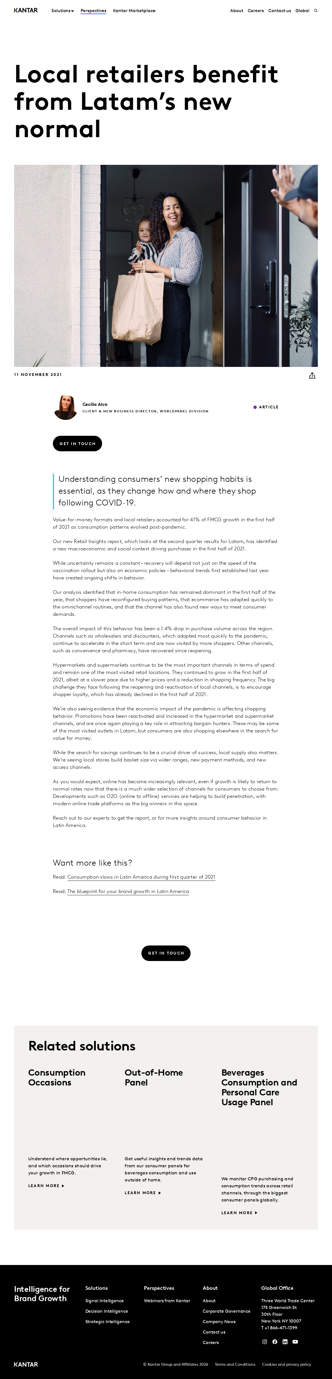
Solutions (60, 11)
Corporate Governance (227, 1311)
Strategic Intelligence (107, 1322)
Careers (256, 11)
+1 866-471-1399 (281, 1328)
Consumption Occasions (56, 1078)
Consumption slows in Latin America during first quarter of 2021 (141, 877)
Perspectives (93, 11)
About (236, 11)
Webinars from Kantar (167, 1301)
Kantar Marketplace (134, 11)
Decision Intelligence (106, 1311)
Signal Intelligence (104, 1301)
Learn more (44, 1186)
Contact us (279, 11)
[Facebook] (274, 1343)
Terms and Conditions (235, 1365)
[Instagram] (264, 1343)
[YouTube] (285, 1343)
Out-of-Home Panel (154, 1078)
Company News (219, 1322)
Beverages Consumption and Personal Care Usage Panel (259, 1088)
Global (302, 11)
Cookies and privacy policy (286, 1365)
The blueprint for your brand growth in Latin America (128, 891)
